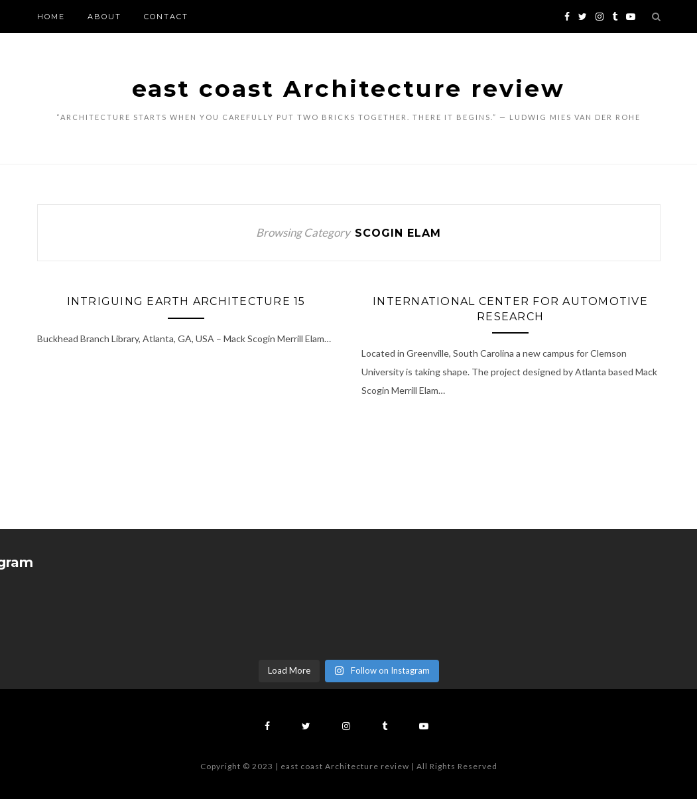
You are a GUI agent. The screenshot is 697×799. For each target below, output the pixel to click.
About (104, 16)
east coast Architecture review (348, 88)
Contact (166, 16)
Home (51, 16)
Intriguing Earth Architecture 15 (186, 301)
